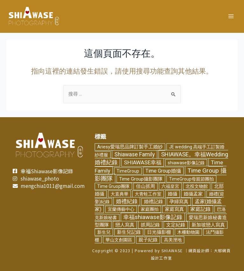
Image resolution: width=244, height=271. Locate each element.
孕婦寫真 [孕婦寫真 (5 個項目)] (178, 201)
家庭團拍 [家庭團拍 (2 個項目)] (150, 209)
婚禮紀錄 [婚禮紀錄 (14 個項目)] (127, 201)
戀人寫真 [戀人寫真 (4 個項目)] (124, 225)
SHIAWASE (172, 250)
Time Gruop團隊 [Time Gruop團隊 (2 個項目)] (113, 186)
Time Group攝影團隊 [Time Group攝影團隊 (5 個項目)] (141, 179)
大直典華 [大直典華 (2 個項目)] (119, 193)
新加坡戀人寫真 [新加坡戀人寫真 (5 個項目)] (208, 225)
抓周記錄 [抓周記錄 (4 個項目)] (150, 225)
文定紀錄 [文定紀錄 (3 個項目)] (175, 225)
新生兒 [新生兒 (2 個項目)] (104, 232)
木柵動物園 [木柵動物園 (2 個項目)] (188, 232)
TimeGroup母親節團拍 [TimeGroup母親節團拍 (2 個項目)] (191, 179)
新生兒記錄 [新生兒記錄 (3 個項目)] (129, 232)
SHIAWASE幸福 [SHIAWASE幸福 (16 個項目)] (142, 162)
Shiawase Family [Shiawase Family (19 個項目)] (134, 154)
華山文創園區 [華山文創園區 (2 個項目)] (118, 239)
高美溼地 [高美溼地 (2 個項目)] (173, 239)
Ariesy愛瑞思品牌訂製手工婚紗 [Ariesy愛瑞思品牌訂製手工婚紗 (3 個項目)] (130, 146)
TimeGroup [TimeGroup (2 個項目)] (128, 170)
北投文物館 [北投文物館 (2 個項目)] (197, 186)
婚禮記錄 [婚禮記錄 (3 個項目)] (153, 201)
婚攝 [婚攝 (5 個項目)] (172, 193)
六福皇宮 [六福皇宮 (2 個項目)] (170, 186)
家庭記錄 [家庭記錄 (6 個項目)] (200, 209)
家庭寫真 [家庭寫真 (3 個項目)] (174, 209)
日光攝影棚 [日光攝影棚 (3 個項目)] (159, 232)
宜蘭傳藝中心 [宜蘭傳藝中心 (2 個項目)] (121, 209)
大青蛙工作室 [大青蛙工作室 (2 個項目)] (148, 193)
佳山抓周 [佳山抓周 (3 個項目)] (145, 186)
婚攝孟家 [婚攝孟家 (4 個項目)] (193, 193)
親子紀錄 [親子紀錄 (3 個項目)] (148, 239)
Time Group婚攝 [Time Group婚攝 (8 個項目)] (163, 171)
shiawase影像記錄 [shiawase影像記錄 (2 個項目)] (186, 162)
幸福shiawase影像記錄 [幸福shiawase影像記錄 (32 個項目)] (152, 216)
